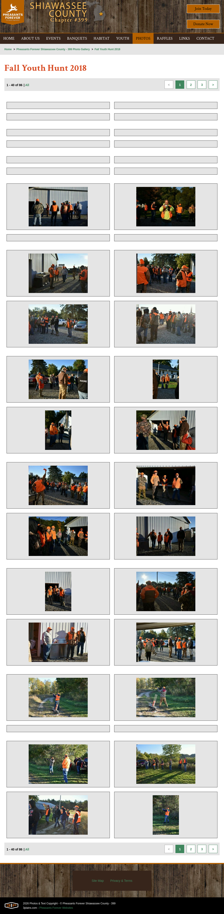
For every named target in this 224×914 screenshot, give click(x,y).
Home (8, 49)
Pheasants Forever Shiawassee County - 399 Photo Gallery (53, 49)
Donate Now (203, 24)
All (27, 85)
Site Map (98, 880)
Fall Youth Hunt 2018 (107, 49)
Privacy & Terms (121, 880)
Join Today (203, 8)
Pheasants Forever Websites (56, 907)
